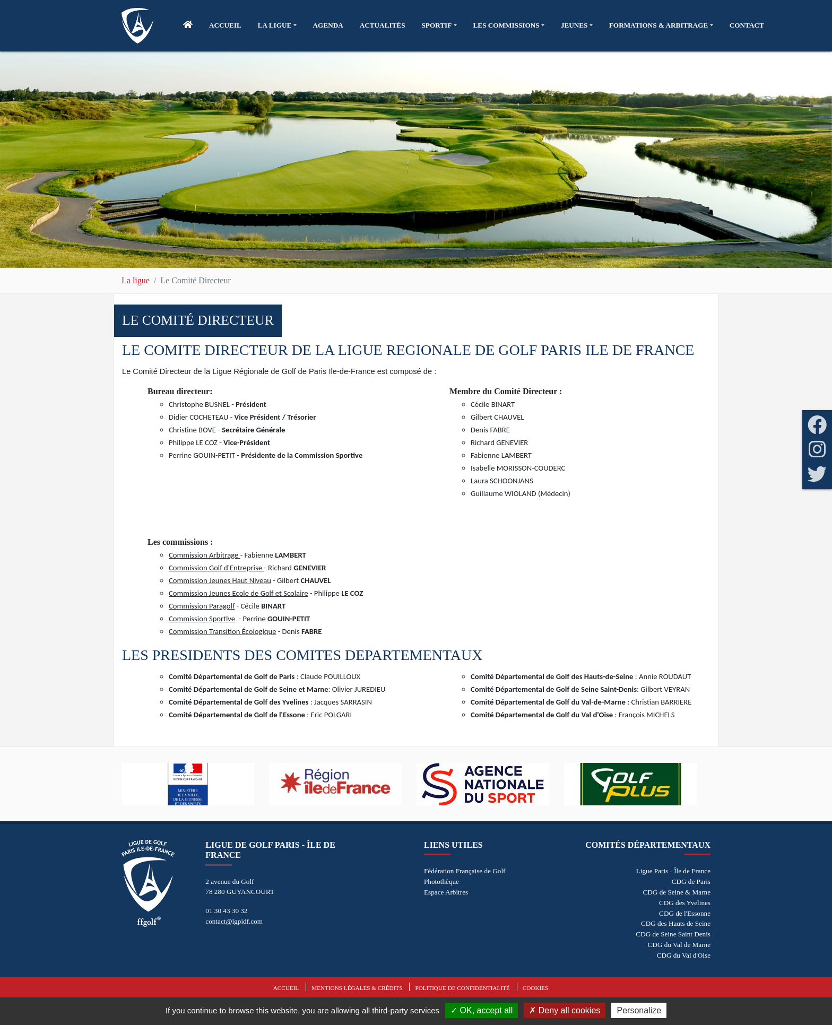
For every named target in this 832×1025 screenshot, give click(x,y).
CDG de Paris (691, 881)
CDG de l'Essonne (684, 913)
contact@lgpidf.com (234, 921)
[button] (277, 25)
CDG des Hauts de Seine (675, 923)
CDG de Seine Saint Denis (673, 934)
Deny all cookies (564, 1010)
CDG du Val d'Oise (683, 955)
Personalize (639, 1010)
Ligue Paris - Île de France (673, 871)
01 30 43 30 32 (226, 911)
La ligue (136, 280)
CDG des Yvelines (684, 903)
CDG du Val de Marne (679, 945)
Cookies (535, 988)
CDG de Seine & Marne (676, 892)
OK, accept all (481, 1010)
